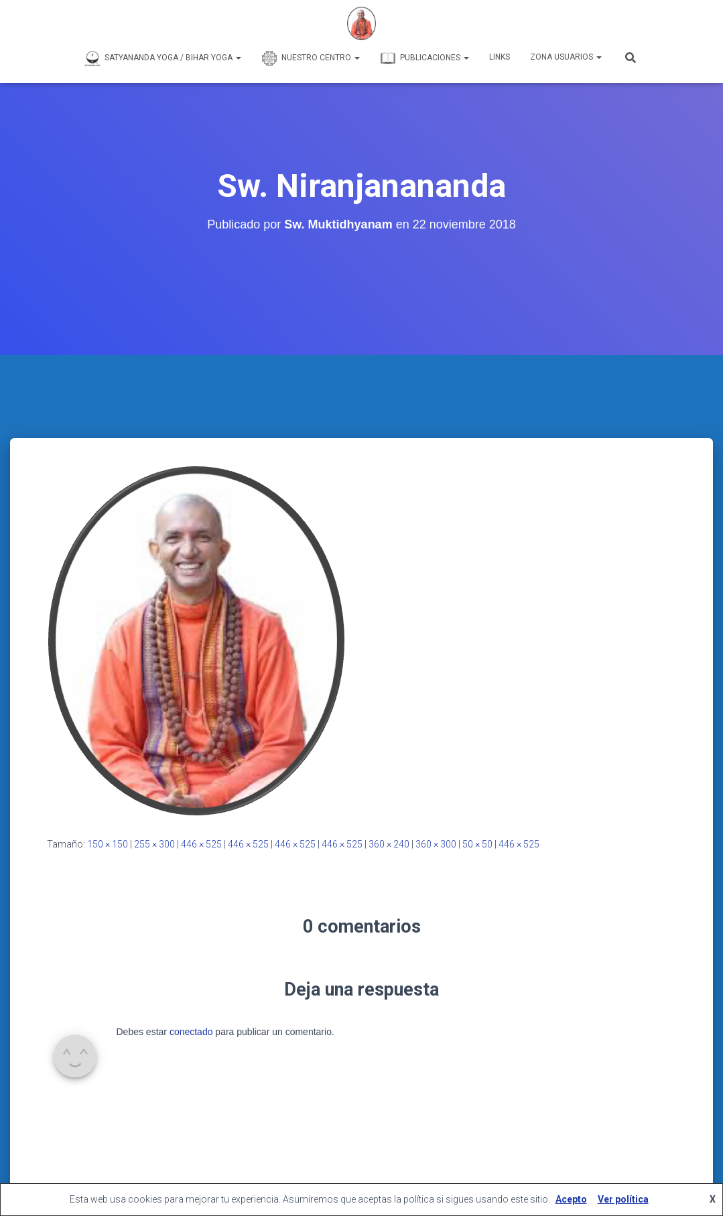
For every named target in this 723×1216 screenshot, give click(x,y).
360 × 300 (435, 844)
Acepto (571, 1199)
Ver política (623, 1199)
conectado (191, 1031)
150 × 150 (107, 844)
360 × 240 (389, 844)
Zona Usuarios (566, 57)
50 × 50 (477, 844)
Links (499, 57)
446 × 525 (201, 844)
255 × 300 (154, 844)
